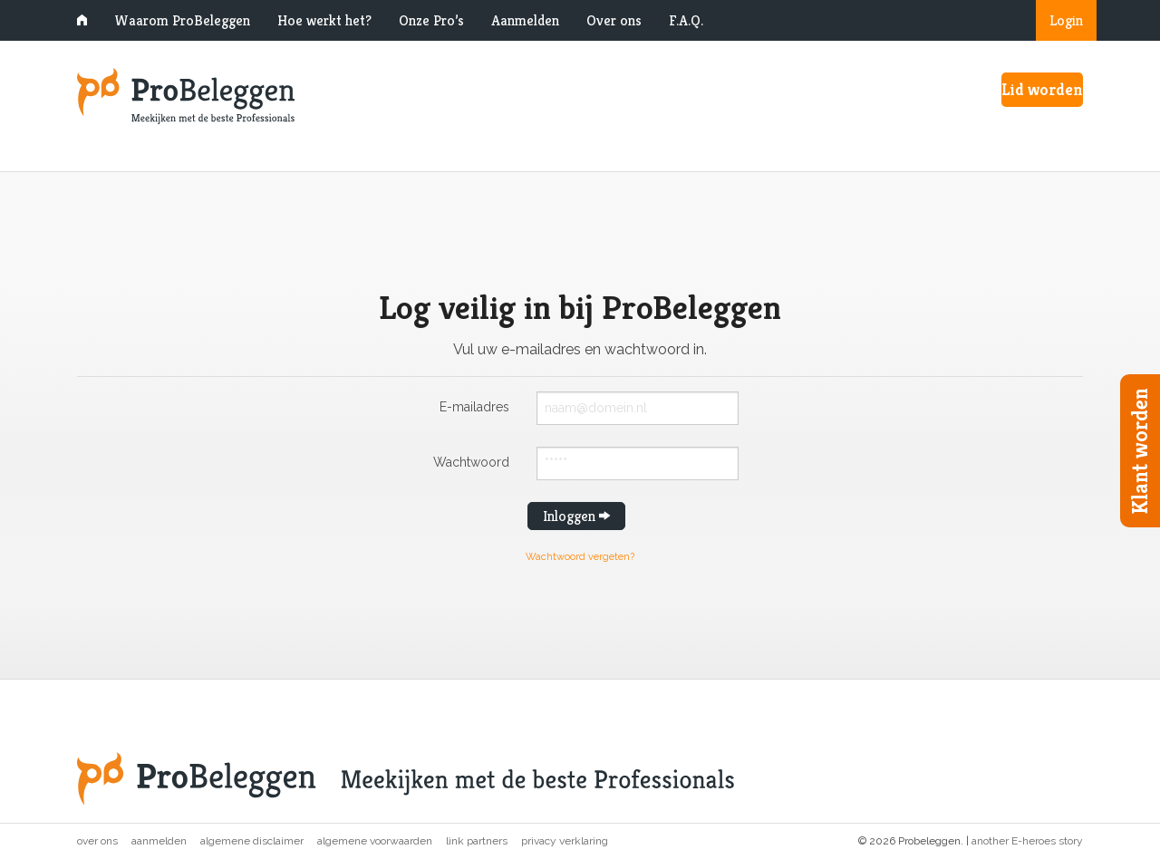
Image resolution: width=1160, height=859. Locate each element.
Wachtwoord (471, 461)
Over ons (614, 20)
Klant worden (1140, 451)
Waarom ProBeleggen (182, 20)
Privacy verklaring (564, 841)
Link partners (477, 841)
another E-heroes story (1027, 841)
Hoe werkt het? (324, 20)
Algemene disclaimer (252, 841)
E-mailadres (474, 406)
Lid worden (1042, 89)
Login (1066, 20)
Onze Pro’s (431, 20)
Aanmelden (525, 20)
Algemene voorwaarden (374, 841)
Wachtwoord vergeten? (580, 557)
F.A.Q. (686, 20)
